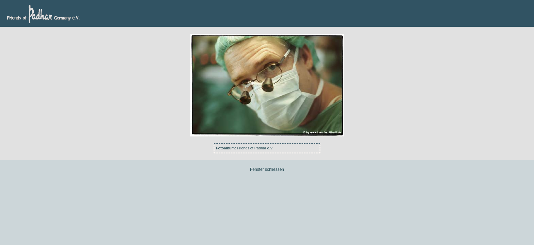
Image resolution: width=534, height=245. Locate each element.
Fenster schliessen (267, 169)
